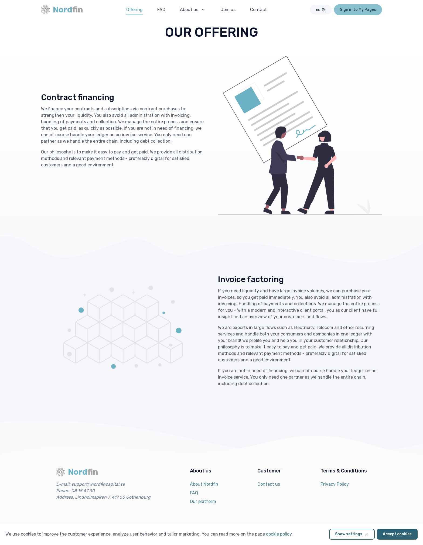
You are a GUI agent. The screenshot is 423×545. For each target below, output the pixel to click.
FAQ (194, 492)
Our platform (203, 501)
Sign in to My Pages (358, 9)
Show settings (352, 534)
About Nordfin (204, 484)
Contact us (268, 484)
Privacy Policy (334, 484)
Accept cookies (397, 534)
